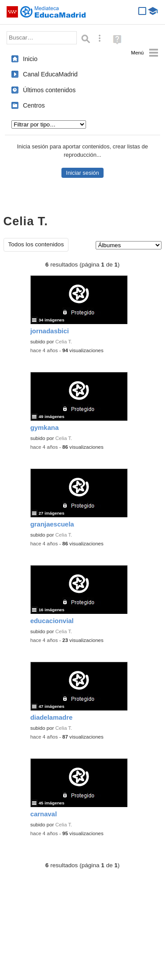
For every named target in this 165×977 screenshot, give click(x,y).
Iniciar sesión (82, 172)
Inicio (30, 58)
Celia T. (63, 341)
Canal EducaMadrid (50, 74)
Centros (34, 105)
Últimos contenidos (49, 90)
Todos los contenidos (36, 244)
